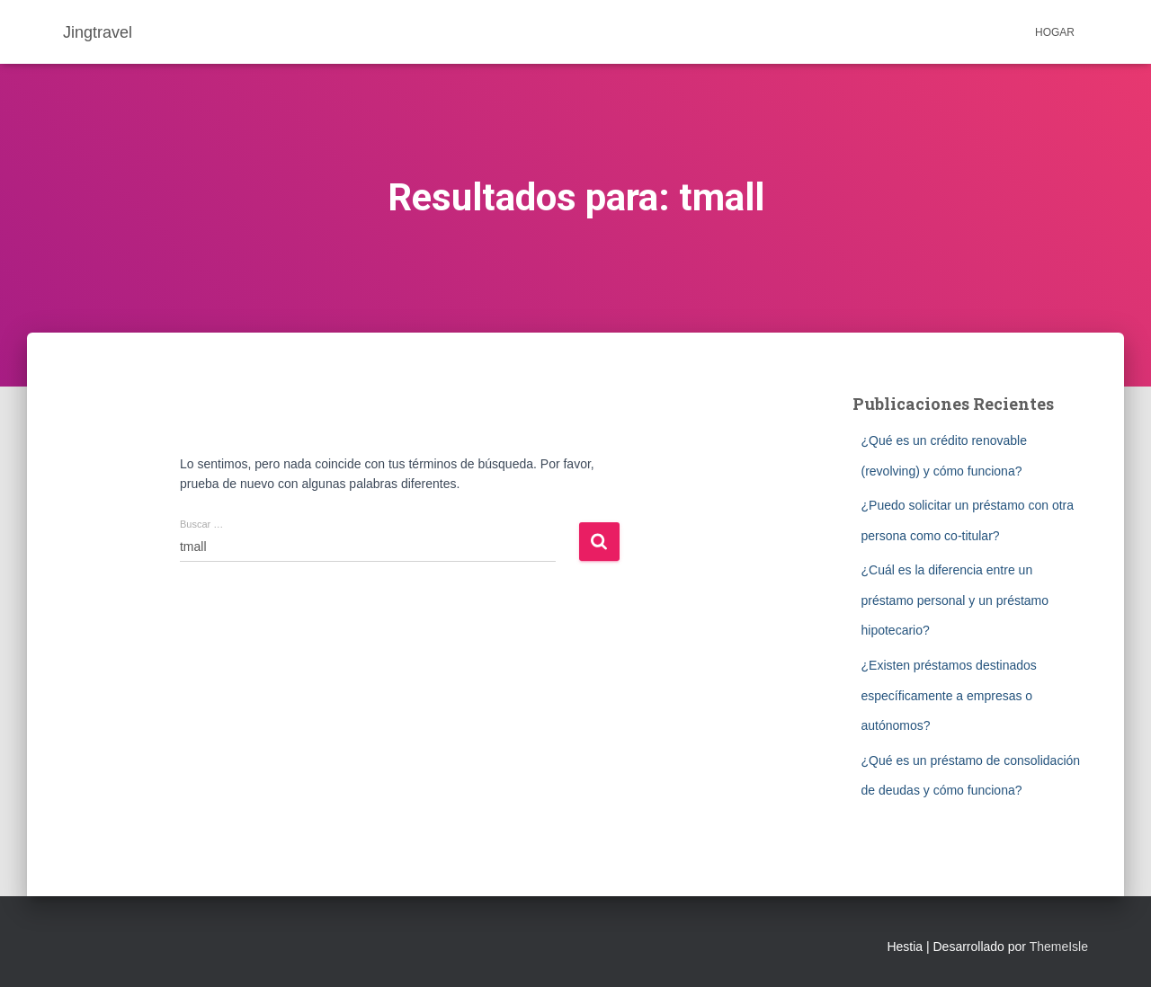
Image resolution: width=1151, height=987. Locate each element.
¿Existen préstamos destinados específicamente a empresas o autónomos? (949, 695)
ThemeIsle (1059, 946)
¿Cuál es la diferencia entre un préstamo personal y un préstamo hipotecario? (955, 600)
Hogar (1055, 32)
